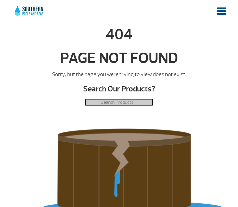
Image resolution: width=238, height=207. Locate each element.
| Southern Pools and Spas (29, 14)
